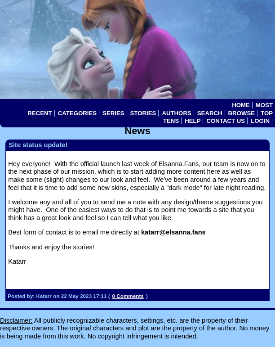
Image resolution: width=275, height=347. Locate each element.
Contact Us (225, 120)
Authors (176, 113)
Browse (241, 113)
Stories (143, 113)
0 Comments (128, 296)
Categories (77, 113)
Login (260, 120)
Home (241, 105)
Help (192, 120)
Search (209, 113)
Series (113, 113)
